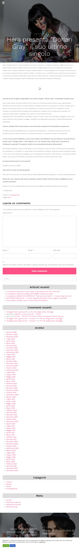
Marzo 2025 (10, 343)
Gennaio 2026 (11, 332)
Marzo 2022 (10, 408)
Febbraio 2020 (11, 464)
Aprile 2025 (10, 341)
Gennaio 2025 (11, 345)
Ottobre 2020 (11, 446)
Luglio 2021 (10, 426)
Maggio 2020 (11, 457)
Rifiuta (12, 545)
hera (9, 197)
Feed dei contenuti (13, 502)
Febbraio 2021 (11, 437)
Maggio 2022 (11, 403)
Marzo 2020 (10, 461)
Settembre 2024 (12, 352)
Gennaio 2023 (11, 386)
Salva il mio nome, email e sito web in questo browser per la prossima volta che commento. (38, 265)
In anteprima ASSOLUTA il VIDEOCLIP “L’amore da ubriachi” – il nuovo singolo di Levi (38, 296)
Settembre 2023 (12, 370)
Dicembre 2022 (12, 388)
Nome (6, 250)
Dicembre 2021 (11, 415)
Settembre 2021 (12, 421)
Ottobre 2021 (11, 419)
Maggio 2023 (11, 377)
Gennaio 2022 (11, 412)
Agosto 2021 (10, 424)
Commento (8, 213)
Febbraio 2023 (11, 383)
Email (31, 250)
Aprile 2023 (10, 379)
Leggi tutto (42, 542)
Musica (9, 484)
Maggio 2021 (10, 430)
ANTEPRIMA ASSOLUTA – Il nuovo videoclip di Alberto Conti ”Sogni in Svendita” (36, 298)
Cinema (9, 482)
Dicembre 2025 (12, 334)
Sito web (56, 250)
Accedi (8, 500)
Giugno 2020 (11, 455)
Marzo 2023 (10, 381)
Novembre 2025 (12, 337)
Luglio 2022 (10, 399)
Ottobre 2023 (11, 368)
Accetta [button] (6, 545)
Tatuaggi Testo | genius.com (17, 312)
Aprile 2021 (10, 432)
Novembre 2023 (12, 366)
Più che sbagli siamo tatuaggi (42, 312)
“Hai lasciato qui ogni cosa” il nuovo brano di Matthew (27, 300)
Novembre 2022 (12, 390)
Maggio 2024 (11, 357)
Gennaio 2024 (11, 361)
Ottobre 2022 (11, 392)
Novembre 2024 (12, 350)
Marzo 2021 (10, 435)
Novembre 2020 (12, 444)
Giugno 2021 (10, 428)
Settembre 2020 (12, 448)
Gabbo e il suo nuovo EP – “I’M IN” (28, 314)
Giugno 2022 (11, 401)
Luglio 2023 (10, 372)
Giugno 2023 (11, 374)
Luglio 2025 (10, 339)
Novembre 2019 (12, 470)
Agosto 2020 (11, 450)
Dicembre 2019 (11, 468)
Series (8, 486)
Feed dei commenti (13, 504)
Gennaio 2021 (11, 439)
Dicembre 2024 (12, 348)
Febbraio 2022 (11, 410)
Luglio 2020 (10, 453)
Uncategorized (14, 195)
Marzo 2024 (10, 359)
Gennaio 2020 (11, 466)
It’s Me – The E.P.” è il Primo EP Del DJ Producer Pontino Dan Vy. (39, 316)
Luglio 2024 (10, 354)
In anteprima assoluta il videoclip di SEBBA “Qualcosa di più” (29, 294)
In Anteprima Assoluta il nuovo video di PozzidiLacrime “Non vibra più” (33, 291)
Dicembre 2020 (12, 441)
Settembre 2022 (12, 395)
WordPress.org (11, 507)
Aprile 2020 (10, 459)
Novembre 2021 (12, 417)
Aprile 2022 (10, 406)
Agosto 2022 (11, 397)
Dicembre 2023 (12, 363)
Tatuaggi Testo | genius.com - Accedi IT (21, 318)
